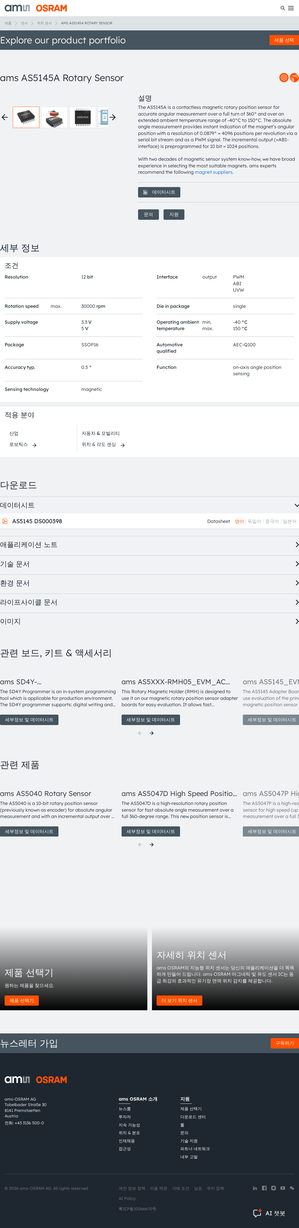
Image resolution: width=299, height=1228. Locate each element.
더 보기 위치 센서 (179, 1000)
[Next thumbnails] (112, 117)
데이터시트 (159, 192)
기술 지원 (189, 1140)
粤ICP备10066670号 (137, 1208)
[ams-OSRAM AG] (36, 8)
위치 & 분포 (129, 1132)
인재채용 (127, 1140)
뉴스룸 (125, 1108)
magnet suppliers (214, 172)
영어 (239, 521)
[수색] (282, 8)
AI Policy (127, 1198)
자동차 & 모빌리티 (101, 433)
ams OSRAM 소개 (138, 1099)
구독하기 (285, 1043)
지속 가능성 (129, 1125)
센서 (24, 23)
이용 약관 (158, 1188)
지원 (174, 214)
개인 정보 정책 (132, 1188)
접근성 (125, 1148)
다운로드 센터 (193, 1116)
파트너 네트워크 (195, 1148)
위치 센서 (44, 23)
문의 (148, 214)
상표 (198, 1188)
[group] (58, 695)
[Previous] (140, 733)
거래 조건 (180, 1188)
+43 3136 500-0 (29, 1122)
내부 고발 (189, 1156)
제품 (8, 23)
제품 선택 (284, 40)
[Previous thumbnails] (4, 117)
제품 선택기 (22, 1000)
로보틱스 (18, 444)
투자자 (125, 1116)
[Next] (151, 733)
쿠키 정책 (215, 1188)
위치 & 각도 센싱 (99, 444)
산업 (14, 433)
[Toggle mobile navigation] (290, 8)
